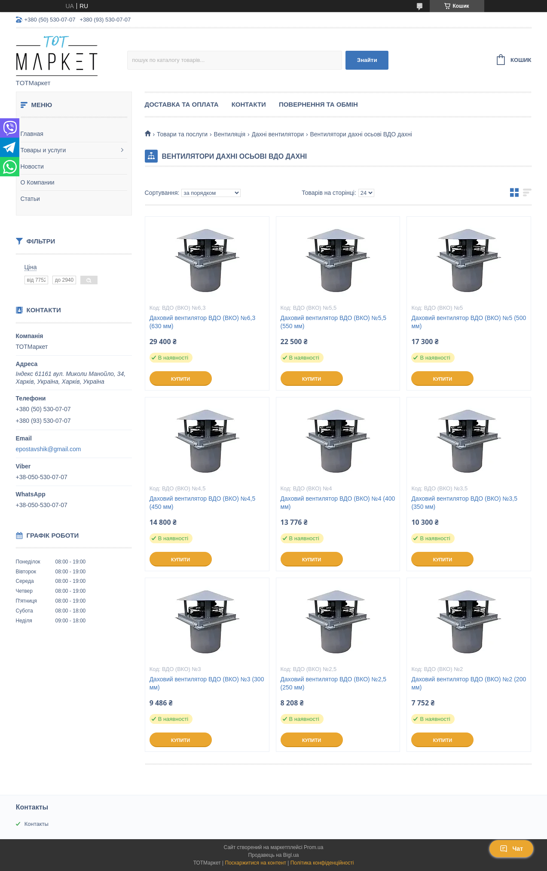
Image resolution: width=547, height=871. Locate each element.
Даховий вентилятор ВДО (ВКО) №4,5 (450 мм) (203, 502)
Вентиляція (230, 134)
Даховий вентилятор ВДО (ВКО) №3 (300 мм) (207, 683)
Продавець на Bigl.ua (273, 855)
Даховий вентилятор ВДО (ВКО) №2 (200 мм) (468, 683)
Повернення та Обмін (318, 104)
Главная (32, 133)
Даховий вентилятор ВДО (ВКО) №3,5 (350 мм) (464, 502)
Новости (32, 166)
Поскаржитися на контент (255, 863)
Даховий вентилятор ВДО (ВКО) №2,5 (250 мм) (334, 683)
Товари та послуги (182, 134)
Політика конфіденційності (322, 863)
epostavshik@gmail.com (48, 449)
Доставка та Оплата (182, 104)
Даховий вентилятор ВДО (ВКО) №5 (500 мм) (468, 321)
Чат (511, 849)
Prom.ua (313, 847)
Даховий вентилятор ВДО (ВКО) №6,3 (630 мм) (203, 321)
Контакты (36, 824)
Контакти (249, 104)
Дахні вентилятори (278, 134)
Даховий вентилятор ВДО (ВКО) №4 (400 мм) (338, 502)
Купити (180, 379)
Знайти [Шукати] (367, 60)
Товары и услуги (43, 150)
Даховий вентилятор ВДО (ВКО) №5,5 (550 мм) (334, 321)
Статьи (30, 198)
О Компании (38, 182)
